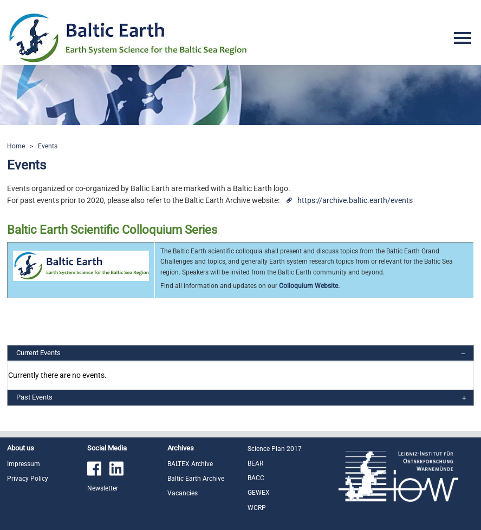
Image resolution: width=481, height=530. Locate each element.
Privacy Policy (27, 478)
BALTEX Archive (190, 464)
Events (47, 146)
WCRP (257, 508)
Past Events (34, 397)
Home (16, 146)
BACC (256, 478)
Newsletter (102, 488)
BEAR (255, 463)
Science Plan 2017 (275, 449)
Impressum (23, 464)
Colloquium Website (308, 286)
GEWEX (259, 492)
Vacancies (182, 493)
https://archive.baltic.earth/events (355, 200)
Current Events (38, 353)
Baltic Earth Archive (195, 478)
